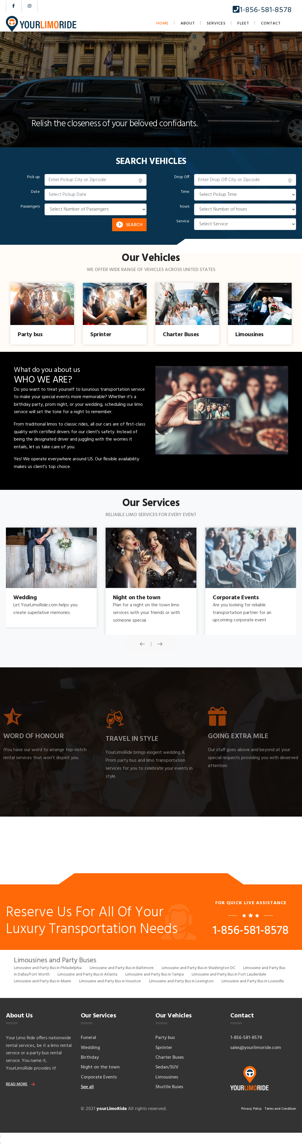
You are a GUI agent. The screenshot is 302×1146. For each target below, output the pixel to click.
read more (16, 1084)
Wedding (90, 1048)
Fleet (243, 23)
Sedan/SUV (166, 1067)
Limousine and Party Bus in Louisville (252, 981)
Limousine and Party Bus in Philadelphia (48, 968)
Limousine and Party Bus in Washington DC (198, 968)
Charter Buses (169, 1057)
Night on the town (100, 1067)
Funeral (88, 1038)
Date (35, 192)
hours (184, 206)
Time (185, 192)
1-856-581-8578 (262, 10)
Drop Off (181, 177)
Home (162, 23)
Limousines (166, 1077)
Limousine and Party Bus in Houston (110, 981)
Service (182, 221)
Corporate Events (99, 1077)
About (187, 23)
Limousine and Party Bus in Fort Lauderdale (229, 974)
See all (87, 1087)
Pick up (33, 177)
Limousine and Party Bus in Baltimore (122, 968)
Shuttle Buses (169, 1087)
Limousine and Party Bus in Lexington (181, 981)
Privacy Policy (251, 1108)
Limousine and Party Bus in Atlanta (87, 974)
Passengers (30, 206)
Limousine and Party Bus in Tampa (154, 974)
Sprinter (163, 1048)
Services (216, 23)
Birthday (90, 1057)
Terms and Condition (280, 1108)
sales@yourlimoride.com (255, 1048)
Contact (271, 23)
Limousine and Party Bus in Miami (42, 981)
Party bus (165, 1038)
